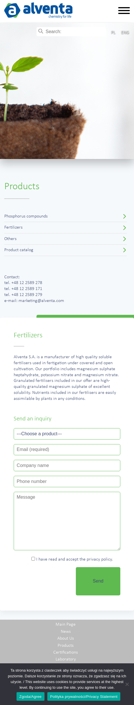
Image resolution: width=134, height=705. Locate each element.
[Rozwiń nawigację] (124, 11)
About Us (65, 638)
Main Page (66, 624)
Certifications (65, 652)
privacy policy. (100, 559)
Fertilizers (13, 227)
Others (10, 239)
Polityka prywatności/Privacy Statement (83, 696)
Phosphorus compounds (26, 216)
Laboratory (66, 659)
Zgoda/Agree (30, 696)
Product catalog (18, 250)
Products (66, 645)
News (66, 631)
